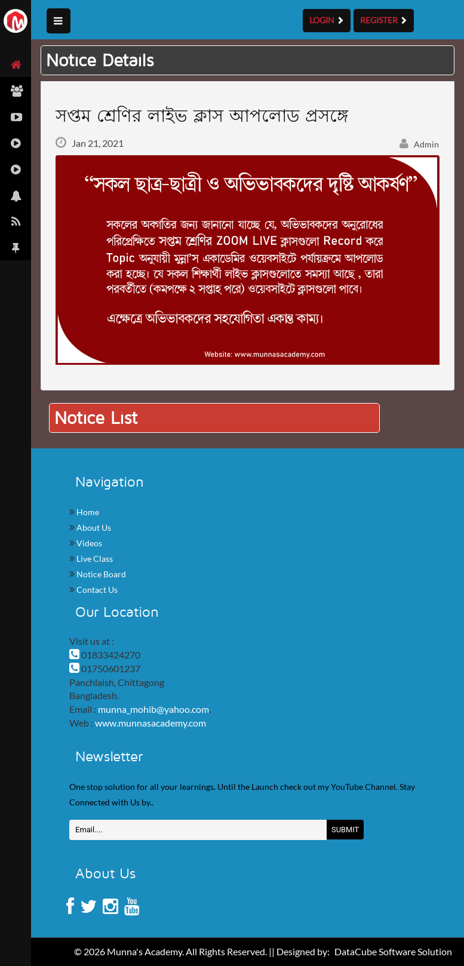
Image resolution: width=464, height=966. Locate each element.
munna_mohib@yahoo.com (153, 709)
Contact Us (96, 589)
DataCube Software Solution (393, 951)
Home (87, 512)
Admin (419, 144)
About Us (93, 527)
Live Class (94, 558)
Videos (88, 543)
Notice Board (100, 574)
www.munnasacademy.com (150, 722)
